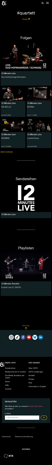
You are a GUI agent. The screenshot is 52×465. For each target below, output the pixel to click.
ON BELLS (6, 107)
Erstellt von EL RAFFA (11, 288)
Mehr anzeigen (7, 152)
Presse (31, 379)
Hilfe (7, 385)
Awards (8, 389)
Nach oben (25, 327)
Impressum (6, 437)
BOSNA (30, 107)
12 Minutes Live (8, 103)
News (7, 382)
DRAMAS (5, 138)
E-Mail (8, 414)
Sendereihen (10, 368)
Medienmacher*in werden (15, 372)
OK (44, 417)
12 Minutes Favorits (10, 284)
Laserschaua (33, 138)
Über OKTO (33, 368)
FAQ (30, 383)
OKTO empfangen (36, 372)
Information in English (37, 386)
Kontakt (32, 375)
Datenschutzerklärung (24, 437)
